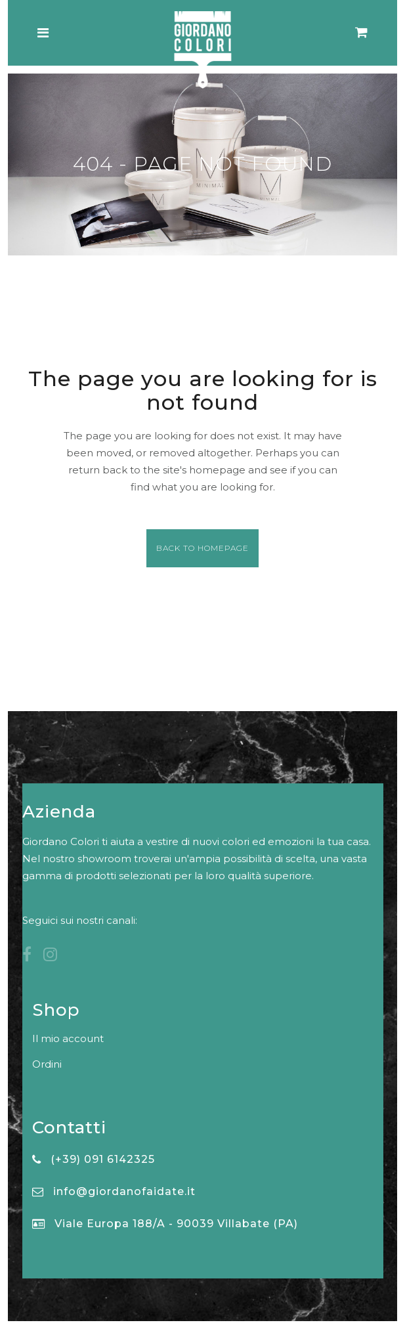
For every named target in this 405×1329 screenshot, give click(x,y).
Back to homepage (202, 548)
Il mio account (68, 1038)
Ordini (47, 1064)
